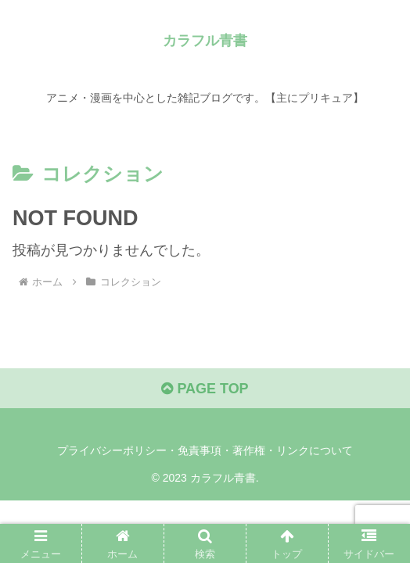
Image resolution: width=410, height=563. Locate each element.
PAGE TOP (204, 388)
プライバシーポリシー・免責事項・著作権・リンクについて (205, 450)
